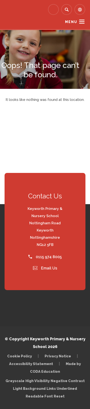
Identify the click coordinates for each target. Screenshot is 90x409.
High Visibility (37, 381)
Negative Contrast (68, 381)
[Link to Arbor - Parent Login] (53, 9)
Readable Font (39, 396)
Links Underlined (62, 388)
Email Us (45, 268)
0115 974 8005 (45, 257)
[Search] (66, 9)
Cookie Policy (19, 356)
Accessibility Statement (31, 364)
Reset (59, 396)
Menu (71, 22)
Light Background (29, 388)
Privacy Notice (58, 356)
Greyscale (15, 381)
